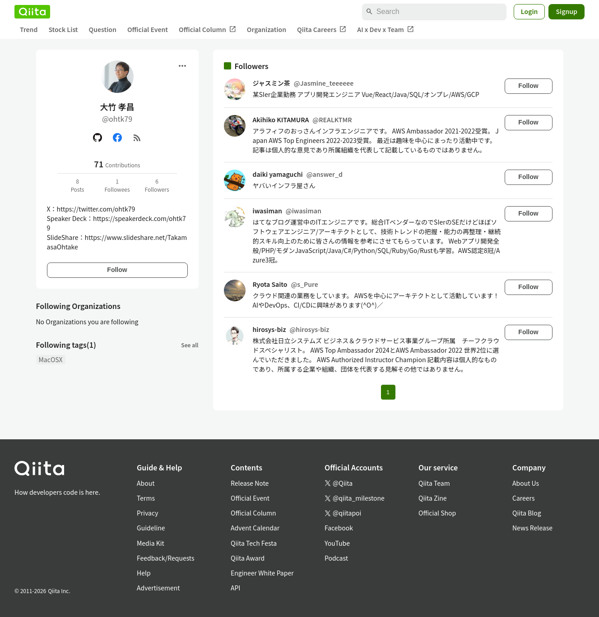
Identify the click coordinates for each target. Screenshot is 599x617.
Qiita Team (434, 483)
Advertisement (158, 587)
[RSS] (137, 137)
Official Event (147, 29)
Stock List (63, 29)
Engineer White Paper (262, 572)
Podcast (336, 557)
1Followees (117, 185)
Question (102, 29)
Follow (117, 269)
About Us (525, 483)
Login (529, 11)
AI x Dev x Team (385, 29)
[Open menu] (182, 66)
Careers (523, 497)
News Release (532, 527)
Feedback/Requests (166, 557)
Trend (28, 29)
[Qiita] (32, 11)
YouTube (337, 543)
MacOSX (51, 359)
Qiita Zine (432, 497)
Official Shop (437, 512)
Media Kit (150, 543)
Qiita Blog (526, 512)
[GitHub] (97, 137)
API (235, 587)
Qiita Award (248, 557)
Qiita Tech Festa (254, 543)
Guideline (151, 527)
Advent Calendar (255, 527)
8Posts (77, 185)
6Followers (156, 185)
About (145, 483)
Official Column (207, 29)
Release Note (250, 483)
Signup (566, 11)
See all (189, 345)
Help (144, 572)
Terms (146, 497)
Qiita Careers (321, 29)
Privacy (147, 512)
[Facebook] (117, 137)
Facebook (339, 527)
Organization (266, 29)
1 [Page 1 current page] (388, 392)
